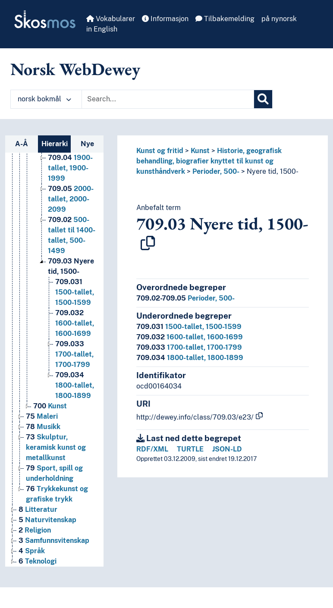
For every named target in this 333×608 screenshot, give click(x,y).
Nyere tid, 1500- (272, 171)
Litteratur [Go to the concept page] (38, 509)
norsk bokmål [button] (44, 99)
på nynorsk (279, 19)
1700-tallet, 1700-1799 (189, 347)
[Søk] (263, 99)
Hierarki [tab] (54, 144)
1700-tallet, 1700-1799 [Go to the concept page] (74, 354)
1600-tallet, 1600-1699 (189, 337)
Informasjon (165, 19)
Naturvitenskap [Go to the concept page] (47, 520)
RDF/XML (152, 449)
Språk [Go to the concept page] (32, 551)
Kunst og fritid (159, 151)
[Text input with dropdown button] (168, 99)
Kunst (200, 151)
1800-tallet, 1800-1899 (189, 358)
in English (101, 29)
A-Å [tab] (21, 144)
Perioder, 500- (215, 171)
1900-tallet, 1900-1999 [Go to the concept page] (70, 168)
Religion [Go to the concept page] (35, 530)
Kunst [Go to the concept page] (50, 406)
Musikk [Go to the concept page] (43, 427)
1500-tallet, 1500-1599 (189, 327)
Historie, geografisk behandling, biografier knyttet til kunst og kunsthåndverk (209, 161)
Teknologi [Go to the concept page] (38, 561)
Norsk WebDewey (75, 69)
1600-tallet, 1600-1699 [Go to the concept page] (74, 323)
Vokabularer (110, 19)
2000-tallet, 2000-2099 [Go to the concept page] (71, 199)
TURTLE (190, 449)
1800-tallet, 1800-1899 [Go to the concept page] (74, 385)
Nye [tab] (87, 144)
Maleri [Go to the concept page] (42, 416)
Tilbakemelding (224, 19)
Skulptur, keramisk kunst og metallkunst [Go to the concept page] (56, 447)
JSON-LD (227, 449)
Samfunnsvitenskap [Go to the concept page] (54, 540)
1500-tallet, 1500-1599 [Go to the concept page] (74, 292)
